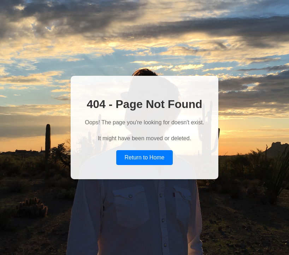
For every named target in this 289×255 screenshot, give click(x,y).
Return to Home (145, 157)
